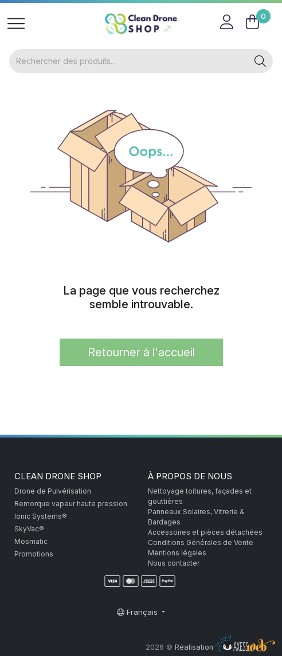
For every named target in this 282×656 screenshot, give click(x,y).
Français (138, 612)
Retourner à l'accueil (141, 352)
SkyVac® (29, 528)
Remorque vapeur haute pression (70, 503)
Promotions (33, 554)
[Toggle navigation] (16, 24)
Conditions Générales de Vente (200, 542)
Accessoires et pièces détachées (205, 532)
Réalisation (225, 647)
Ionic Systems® (40, 516)
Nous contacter (173, 563)
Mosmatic (31, 541)
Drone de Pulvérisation (52, 491)
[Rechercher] (128, 61)
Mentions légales (177, 552)
